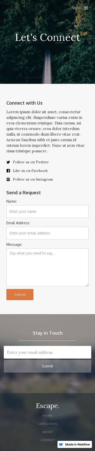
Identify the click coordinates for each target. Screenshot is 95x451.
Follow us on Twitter (31, 162)
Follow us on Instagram (33, 179)
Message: (14, 244)
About (47, 432)
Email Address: (18, 223)
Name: (11, 201)
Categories (47, 424)
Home (47, 415)
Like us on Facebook (30, 170)
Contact (48, 440)
